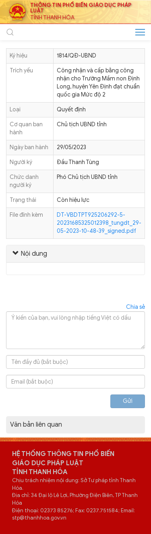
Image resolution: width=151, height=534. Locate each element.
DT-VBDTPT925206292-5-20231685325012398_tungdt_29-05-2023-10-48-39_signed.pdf (99, 223)
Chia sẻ (135, 307)
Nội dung (29, 254)
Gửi (127, 401)
